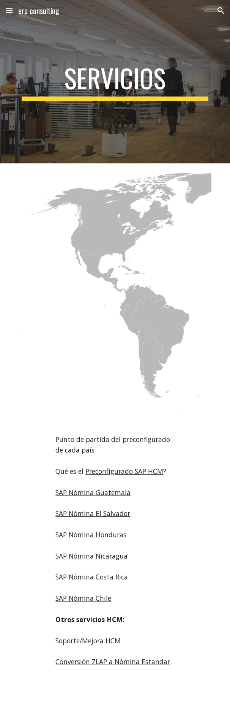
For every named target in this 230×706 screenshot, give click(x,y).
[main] (115, 81)
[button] (9, 10)
